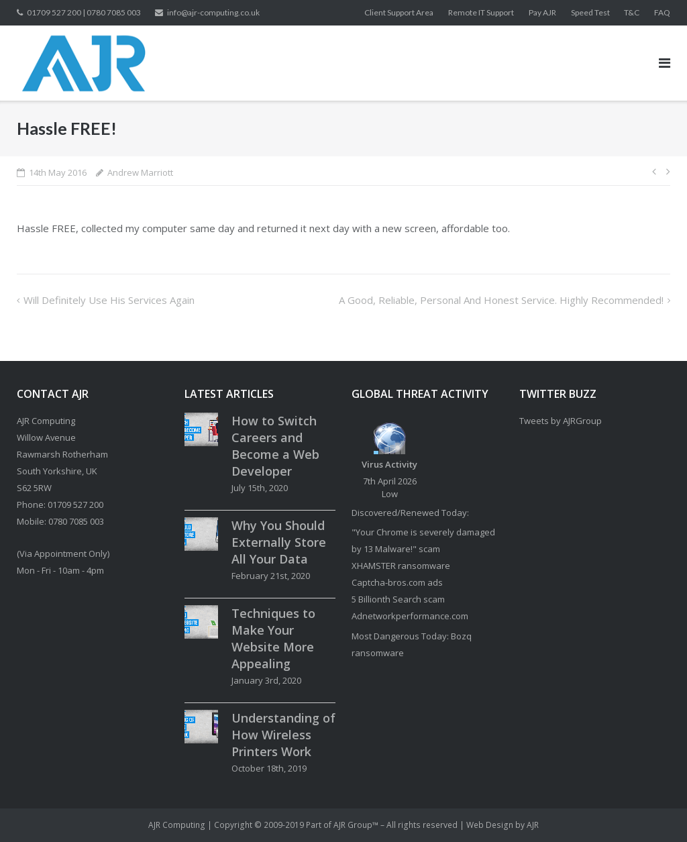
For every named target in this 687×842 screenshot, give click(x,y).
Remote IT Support (481, 12)
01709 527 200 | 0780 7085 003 (84, 12)
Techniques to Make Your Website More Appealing (273, 638)
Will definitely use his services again (109, 300)
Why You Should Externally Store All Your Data (278, 542)
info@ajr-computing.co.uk (213, 12)
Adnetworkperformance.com (410, 616)
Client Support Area (398, 12)
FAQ (662, 12)
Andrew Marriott (140, 172)
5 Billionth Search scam (398, 599)
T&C (631, 12)
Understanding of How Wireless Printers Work (283, 734)
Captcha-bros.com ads (397, 582)
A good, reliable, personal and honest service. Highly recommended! (501, 300)
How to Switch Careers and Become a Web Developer (275, 446)
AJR (533, 825)
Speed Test (590, 12)
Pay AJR (542, 12)
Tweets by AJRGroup (560, 421)
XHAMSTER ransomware (401, 566)
